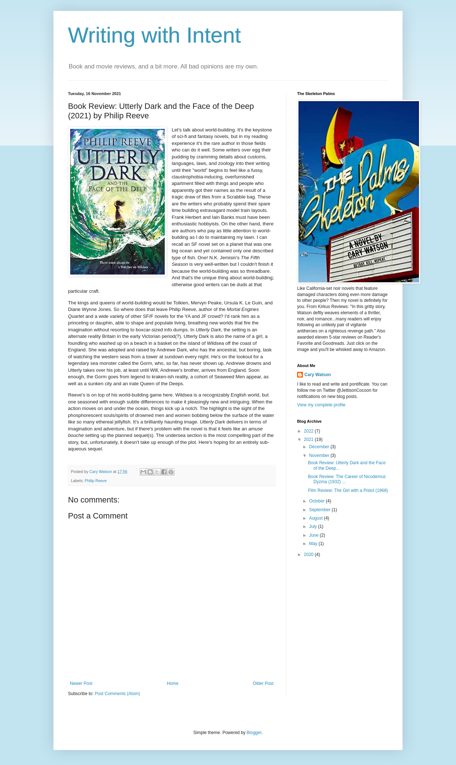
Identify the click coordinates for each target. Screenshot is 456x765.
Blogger (254, 732)
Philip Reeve (96, 480)
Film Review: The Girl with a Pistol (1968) (348, 490)
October (317, 501)
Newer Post (81, 683)
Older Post (263, 683)
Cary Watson (317, 374)
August (316, 518)
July (313, 526)
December (320, 446)
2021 (309, 439)
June (314, 535)
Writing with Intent (154, 35)
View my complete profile (321, 404)
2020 (309, 554)
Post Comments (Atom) (117, 693)
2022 (309, 431)
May (314, 543)
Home (173, 683)
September (320, 509)
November (320, 455)
